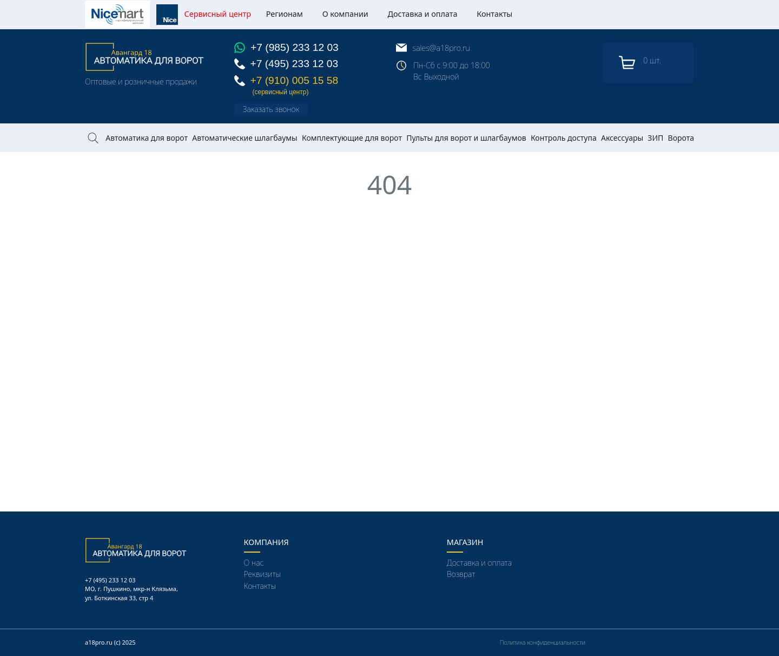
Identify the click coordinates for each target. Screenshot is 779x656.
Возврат (461, 574)
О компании (345, 14)
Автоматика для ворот (146, 138)
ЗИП (655, 138)
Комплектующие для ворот (352, 138)
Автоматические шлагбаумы (244, 138)
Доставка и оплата (423, 14)
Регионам (284, 14)
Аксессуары (622, 138)
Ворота (681, 138)
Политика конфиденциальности (542, 642)
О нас (254, 562)
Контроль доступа (564, 138)
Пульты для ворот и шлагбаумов (466, 138)
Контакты (494, 14)
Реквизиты (262, 574)
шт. (640, 63)
